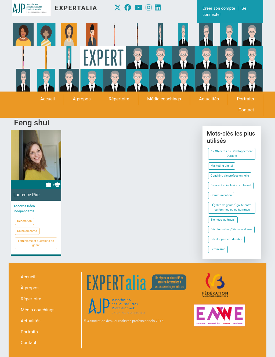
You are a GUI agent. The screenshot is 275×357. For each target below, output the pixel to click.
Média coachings (164, 98)
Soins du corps (27, 231)
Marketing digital (222, 165)
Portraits (245, 98)
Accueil (47, 98)
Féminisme (218, 249)
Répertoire (119, 98)
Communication (221, 195)
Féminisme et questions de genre (36, 243)
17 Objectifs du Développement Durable (232, 154)
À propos (82, 98)
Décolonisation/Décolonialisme (231, 229)
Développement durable (226, 239)
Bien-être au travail (223, 219)
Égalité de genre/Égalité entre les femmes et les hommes (231, 207)
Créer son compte (218, 8)
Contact (246, 109)
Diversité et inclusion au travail (231, 185)
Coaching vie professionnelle (230, 175)
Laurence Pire (26, 194)
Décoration (24, 221)
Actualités (209, 98)
